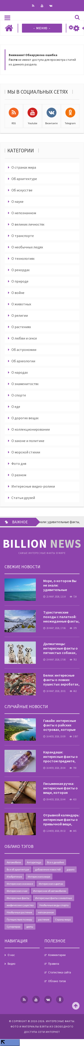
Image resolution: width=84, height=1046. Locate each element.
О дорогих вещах (25, 418)
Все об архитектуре (18, 869)
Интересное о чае (17, 891)
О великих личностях (27, 224)
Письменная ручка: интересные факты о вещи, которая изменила (60, 790)
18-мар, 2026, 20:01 (54, 691)
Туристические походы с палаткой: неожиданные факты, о (61, 619)
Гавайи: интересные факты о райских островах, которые (59, 725)
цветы (29, 926)
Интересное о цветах (51, 883)
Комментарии (57, 955)
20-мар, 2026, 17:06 (54, 628)
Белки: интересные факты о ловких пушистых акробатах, (61, 679)
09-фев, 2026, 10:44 (54, 799)
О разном (18, 475)
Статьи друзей (23, 497)
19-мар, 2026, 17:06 (54, 659)
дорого (70, 869)
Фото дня (18, 463)
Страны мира (63, 919)
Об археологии (23, 361)
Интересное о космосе (20, 883)
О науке (17, 201)
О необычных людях (27, 247)
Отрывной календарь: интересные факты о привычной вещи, (61, 819)
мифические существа (20, 905)
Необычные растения (19, 912)
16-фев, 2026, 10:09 (54, 736)
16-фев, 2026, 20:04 (54, 767)
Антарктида (34, 862)
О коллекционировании (30, 429)
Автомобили (14, 862)
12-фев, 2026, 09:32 (54, 830)
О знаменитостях (25, 384)
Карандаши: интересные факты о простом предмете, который (60, 759)
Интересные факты (18, 898)
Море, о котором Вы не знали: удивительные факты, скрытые (59, 587)
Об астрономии (23, 349)
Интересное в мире (39, 876)
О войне (17, 292)
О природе (19, 281)
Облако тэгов (57, 981)
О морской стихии (25, 452)
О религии (19, 315)
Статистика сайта (59, 972)
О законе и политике (27, 440)
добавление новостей (48, 869)
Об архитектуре (24, 178)
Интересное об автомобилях (49, 891)
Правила (53, 964)
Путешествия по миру (19, 919)
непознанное (46, 912)
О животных (21, 304)
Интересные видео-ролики (33, 486)
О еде (15, 406)
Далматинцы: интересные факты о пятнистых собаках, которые (60, 650)
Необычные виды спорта (54, 905)
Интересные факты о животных (53, 898)
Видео (11, 964)
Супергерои (13, 926)
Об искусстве (21, 190)
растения (43, 919)
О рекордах (20, 270)
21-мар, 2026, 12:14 (54, 596)
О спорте (18, 395)
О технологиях (22, 258)
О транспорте (22, 235)
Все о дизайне (55, 862)
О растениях (21, 327)
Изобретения (14, 876)
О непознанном (23, 213)
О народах (19, 372)
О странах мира (23, 167)
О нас (11, 955)
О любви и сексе (24, 338)
